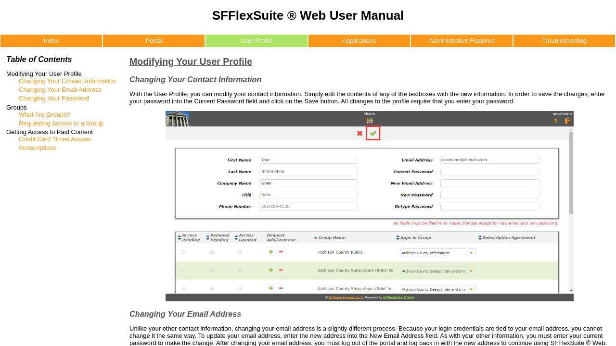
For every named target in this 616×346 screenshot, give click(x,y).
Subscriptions (37, 147)
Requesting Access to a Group (61, 123)
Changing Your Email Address (60, 89)
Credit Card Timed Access (55, 139)
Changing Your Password (54, 98)
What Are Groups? (44, 114)
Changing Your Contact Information (67, 81)
